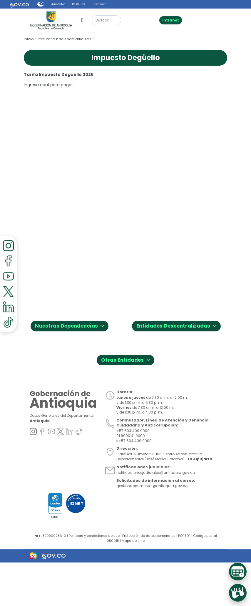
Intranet (170, 20)
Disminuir (99, 4)
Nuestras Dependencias (69, 325)
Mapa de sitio (133, 540)
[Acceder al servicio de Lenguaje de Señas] (238, 593)
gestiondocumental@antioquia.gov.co (152, 485)
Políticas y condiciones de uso (94, 535)
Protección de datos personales (148, 535)
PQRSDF (184, 535)
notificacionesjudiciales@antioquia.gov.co (155, 472)
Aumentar (58, 4)
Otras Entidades (125, 359)
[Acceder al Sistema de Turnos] (238, 571)
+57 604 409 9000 (134, 440)
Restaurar (79, 4)
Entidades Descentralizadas (176, 325)
